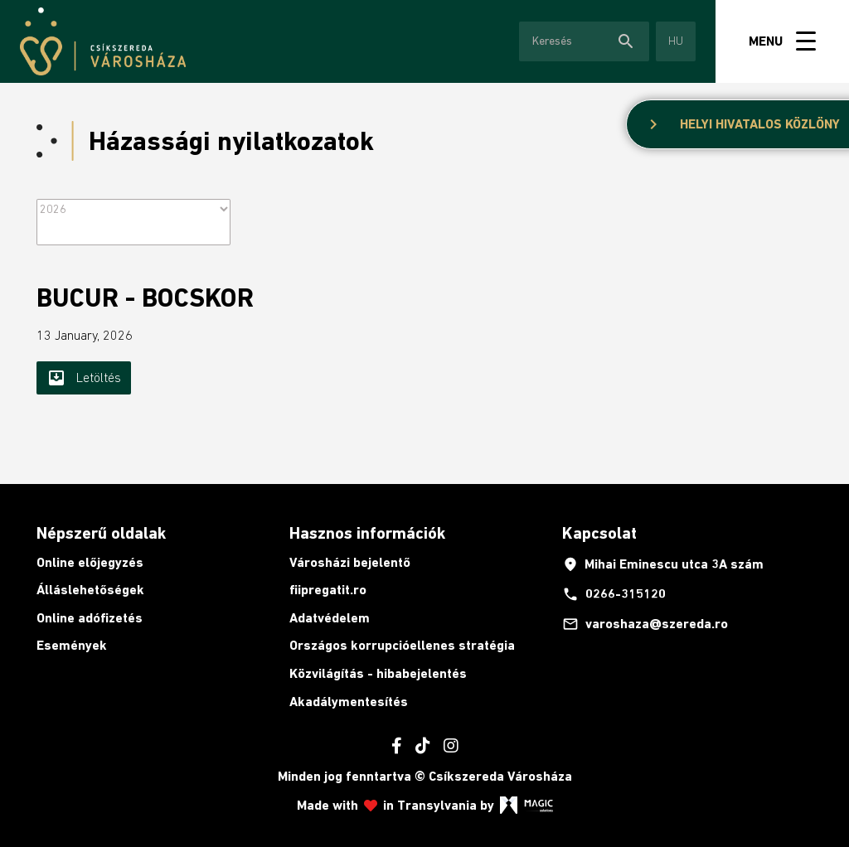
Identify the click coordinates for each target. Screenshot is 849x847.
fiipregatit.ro (327, 590)
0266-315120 (614, 594)
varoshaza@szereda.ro (645, 624)
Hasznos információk (367, 533)
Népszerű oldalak (101, 533)
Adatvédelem (329, 618)
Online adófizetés (89, 618)
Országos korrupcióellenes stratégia (402, 645)
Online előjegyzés (89, 562)
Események (71, 645)
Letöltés (83, 378)
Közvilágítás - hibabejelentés (378, 673)
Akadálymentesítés (348, 701)
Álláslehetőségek (90, 590)
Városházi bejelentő (349, 562)
